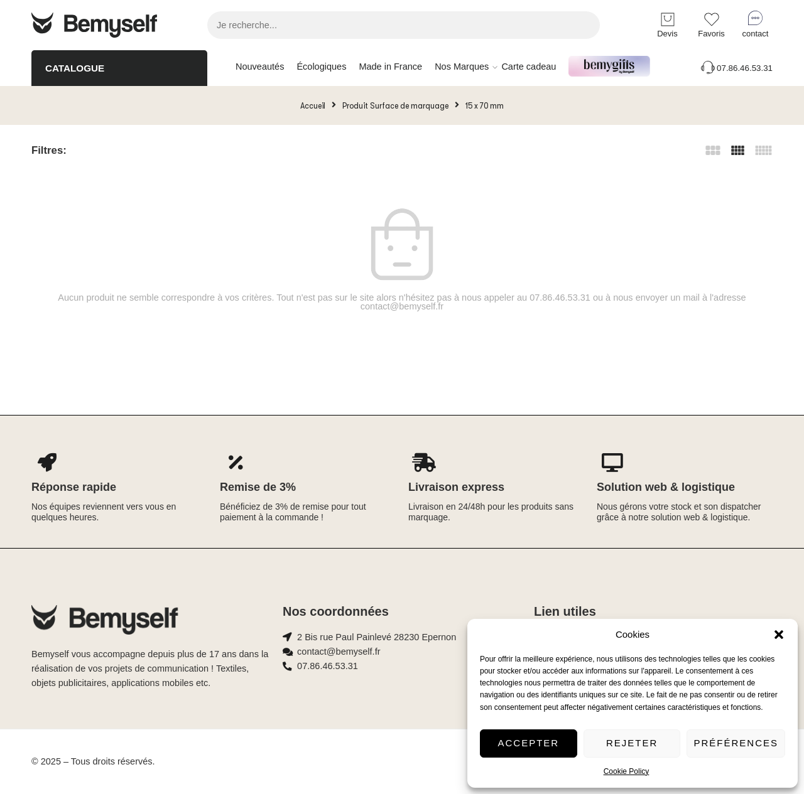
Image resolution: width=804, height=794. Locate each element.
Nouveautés (260, 67)
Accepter (529, 743)
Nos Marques (462, 67)
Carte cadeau (528, 67)
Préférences (735, 743)
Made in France (390, 67)
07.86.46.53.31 (736, 68)
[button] (779, 634)
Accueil (312, 105)
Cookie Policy (626, 771)
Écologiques (321, 67)
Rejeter (632, 743)
